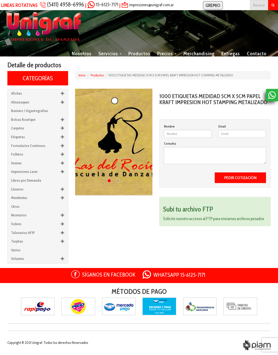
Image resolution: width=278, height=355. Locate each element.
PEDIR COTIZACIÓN (240, 177)
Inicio (82, 75)
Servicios (109, 59)
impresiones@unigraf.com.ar (151, 4)
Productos (139, 59)
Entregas (230, 59)
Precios (166, 59)
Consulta (170, 143)
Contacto (256, 59)
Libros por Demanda (26, 180)
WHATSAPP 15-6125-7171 (179, 274)
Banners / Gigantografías (29, 111)
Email (222, 126)
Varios (16, 250)
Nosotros (81, 59)
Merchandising (199, 59)
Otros (15, 206)
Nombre (169, 126)
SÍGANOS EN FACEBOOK (109, 274)
